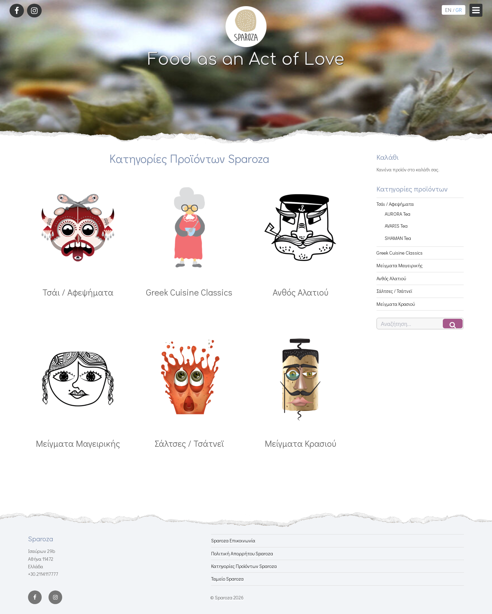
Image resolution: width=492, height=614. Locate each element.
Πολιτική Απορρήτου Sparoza (242, 553)
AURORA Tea (397, 214)
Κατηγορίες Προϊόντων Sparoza (244, 566)
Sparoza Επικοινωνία (233, 540)
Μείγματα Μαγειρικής (400, 265)
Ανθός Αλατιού (391, 278)
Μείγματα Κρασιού (396, 304)
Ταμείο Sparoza (227, 578)
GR (458, 9)
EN (448, 9)
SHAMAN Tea (398, 238)
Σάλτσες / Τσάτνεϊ (394, 291)
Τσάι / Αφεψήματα (395, 204)
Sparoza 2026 (229, 597)
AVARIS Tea (396, 226)
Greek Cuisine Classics (400, 252)
